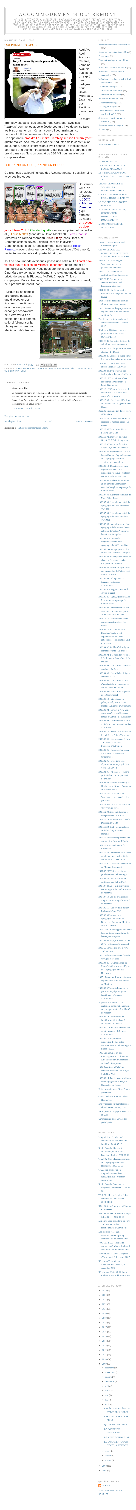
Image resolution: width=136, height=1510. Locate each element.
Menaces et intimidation (109, 94)
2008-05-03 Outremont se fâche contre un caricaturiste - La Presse (113, 622)
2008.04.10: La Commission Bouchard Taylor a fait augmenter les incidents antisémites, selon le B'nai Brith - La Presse (114, 636)
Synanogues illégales (108, 106)
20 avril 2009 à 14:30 (26, 408)
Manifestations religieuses (110, 90)
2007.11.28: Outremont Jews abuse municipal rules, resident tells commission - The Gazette (114, 856)
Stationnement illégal (108, 102)
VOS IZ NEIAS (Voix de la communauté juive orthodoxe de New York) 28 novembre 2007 (114, 1246)
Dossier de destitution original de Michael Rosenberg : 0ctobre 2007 (113, 322)
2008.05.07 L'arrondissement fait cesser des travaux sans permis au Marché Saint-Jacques (113, 611)
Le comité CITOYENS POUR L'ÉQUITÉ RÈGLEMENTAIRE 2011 (114, 176)
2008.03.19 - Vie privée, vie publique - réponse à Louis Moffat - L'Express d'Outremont (114, 702)
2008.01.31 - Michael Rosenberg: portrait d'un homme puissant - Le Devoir (113, 775)
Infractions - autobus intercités (112, 67)
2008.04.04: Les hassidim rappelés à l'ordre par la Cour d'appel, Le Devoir (114, 658)
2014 (104, 1340)
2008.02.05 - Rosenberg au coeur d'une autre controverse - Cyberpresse (113, 753)
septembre (110, 1381)
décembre (109, 1367)
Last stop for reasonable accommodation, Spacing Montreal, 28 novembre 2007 (113, 1235)
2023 (104, 1299)
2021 (104, 1308)
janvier (108, 1460)
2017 (104, 1327)
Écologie (102, 129)
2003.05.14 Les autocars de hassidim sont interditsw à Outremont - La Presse (111, 1020)
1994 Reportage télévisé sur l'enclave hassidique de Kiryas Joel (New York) (113, 1070)
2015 (104, 1336)
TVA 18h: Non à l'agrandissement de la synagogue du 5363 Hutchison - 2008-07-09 (113, 1162)
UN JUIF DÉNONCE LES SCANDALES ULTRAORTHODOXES (111, 187)
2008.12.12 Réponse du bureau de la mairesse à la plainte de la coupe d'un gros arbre (114, 392)
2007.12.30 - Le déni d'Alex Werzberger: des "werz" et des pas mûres (113, 797)
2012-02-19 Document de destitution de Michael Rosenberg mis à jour (110, 282)
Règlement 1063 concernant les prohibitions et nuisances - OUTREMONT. (113, 333)
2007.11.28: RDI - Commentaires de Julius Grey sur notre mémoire (113, 830)
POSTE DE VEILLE (108, 161)
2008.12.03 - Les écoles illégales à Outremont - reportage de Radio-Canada (114, 403)
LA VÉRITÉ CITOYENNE (117, 1437)
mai (107, 1399)
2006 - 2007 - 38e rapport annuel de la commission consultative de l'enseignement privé (115, 933)
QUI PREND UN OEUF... (116, 1424)
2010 (104, 1359)
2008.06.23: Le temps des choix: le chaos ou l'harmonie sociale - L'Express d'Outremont (114, 560)
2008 (104, 1465)
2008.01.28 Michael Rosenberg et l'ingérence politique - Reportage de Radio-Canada (114, 786)
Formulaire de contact (108, 144)
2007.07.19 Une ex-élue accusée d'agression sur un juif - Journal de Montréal (114, 900)
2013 (104, 1345)
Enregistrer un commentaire (17, 416)
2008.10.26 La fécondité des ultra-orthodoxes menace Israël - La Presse (114, 422)
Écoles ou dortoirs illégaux (110, 125)
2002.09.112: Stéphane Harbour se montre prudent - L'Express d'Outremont (114, 1031)
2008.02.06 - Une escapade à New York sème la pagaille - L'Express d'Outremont (114, 742)
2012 (104, 1350)
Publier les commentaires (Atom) (33, 427)
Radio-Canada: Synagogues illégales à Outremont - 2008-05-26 (114, 1187)
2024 (104, 1295)
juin (107, 1395)
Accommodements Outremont (68, 14)
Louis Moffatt (19, 234)
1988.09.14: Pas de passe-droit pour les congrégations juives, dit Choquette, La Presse (114, 1081)
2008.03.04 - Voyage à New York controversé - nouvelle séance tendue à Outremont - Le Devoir (114, 713)
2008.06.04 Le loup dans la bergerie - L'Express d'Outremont (111, 582)
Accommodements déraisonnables (114, 44)
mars (107, 1451)
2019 (104, 1318)
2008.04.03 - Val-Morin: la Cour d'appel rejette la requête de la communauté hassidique (113, 684)
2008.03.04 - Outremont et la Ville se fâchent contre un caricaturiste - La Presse (114, 724)
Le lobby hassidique (44, 368)
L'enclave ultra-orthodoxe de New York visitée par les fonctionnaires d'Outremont (114, 1224)
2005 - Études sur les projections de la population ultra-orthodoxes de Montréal (114, 311)
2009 (104, 1363)
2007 (104, 1470)
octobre (108, 1377)
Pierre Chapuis (77, 234)
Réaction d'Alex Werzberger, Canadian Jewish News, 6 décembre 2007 (111, 1264)
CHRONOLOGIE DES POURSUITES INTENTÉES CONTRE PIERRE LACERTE (114, 253)
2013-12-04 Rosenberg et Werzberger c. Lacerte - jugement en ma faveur (110, 264)
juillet (108, 1390)
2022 (104, 1304)
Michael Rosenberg (51, 265)
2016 (104, 1331)
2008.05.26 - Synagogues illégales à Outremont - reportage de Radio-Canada (114, 600)
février (108, 1455)
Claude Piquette (40, 230)
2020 (104, 1313)
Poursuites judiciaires (108, 98)
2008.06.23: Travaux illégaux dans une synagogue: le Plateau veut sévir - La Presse (114, 571)
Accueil (48, 421)
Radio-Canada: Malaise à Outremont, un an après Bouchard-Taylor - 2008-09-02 (113, 1151)
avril (107, 1404)
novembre (110, 1372)
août (107, 1386)
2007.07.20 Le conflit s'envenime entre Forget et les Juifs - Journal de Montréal (114, 889)
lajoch (106, 1486)
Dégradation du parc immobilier (113, 60)
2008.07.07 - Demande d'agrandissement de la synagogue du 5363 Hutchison (113, 541)
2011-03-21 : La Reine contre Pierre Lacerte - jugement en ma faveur (114, 293)
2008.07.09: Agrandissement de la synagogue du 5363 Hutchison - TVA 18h (114, 505)
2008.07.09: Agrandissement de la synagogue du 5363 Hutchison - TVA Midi (114, 516)
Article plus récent (12, 421)
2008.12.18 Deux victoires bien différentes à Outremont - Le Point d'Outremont (113, 381)
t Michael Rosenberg (85, 207)
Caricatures (23, 368)
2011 (104, 1354)
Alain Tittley (54, 238)
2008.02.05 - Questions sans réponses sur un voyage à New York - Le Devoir (113, 764)
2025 (104, 1290)
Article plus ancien (84, 421)
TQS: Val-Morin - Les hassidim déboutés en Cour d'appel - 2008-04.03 (113, 1198)
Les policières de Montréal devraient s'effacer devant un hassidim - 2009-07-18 (113, 1140)
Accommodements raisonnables (113, 52)
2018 (104, 1322)
